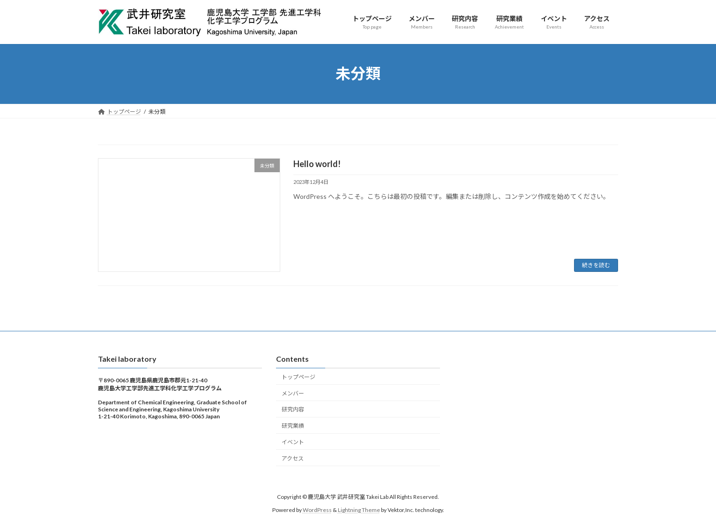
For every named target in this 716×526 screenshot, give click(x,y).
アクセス (293, 457)
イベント (293, 441)
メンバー (293, 392)
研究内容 (293, 409)
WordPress (317, 509)
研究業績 (293, 425)
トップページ (298, 376)
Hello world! (317, 164)
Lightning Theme (359, 509)
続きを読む (596, 265)
